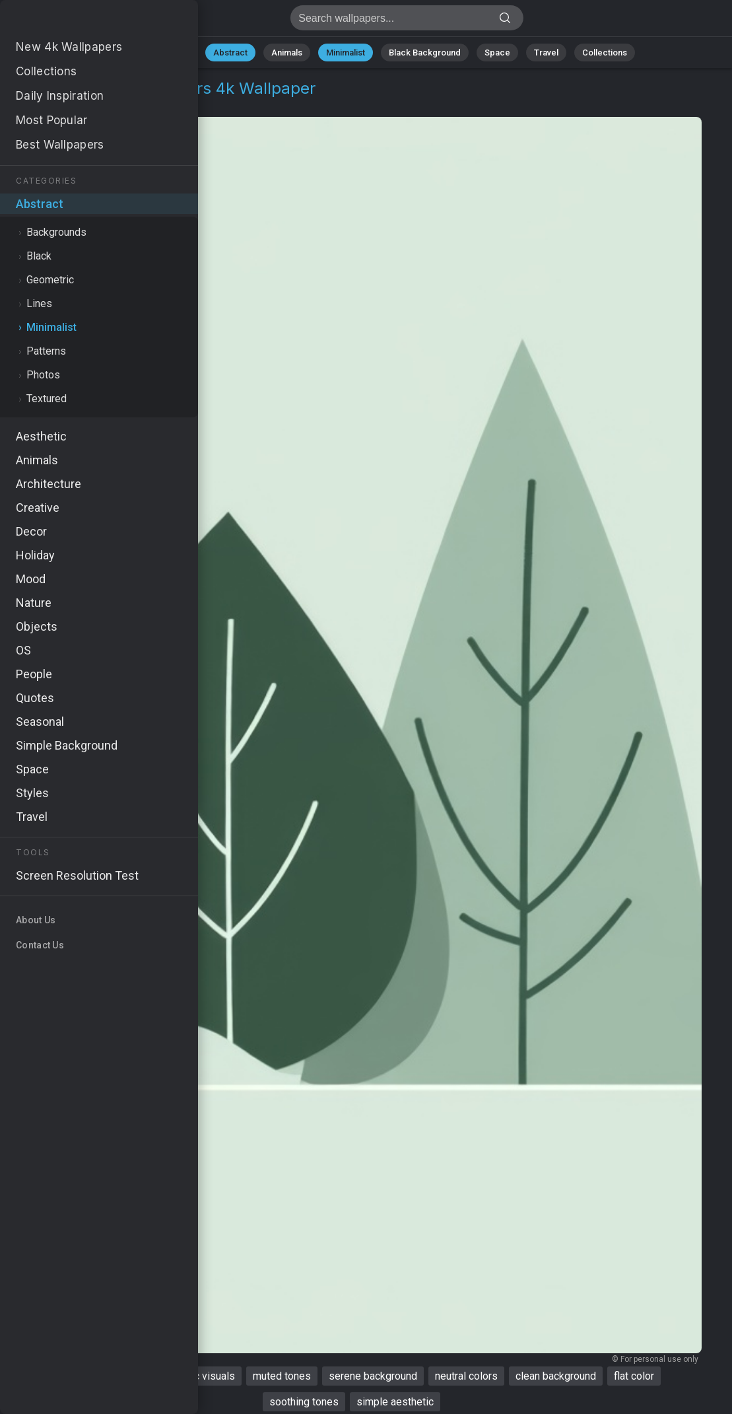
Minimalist (345, 52)
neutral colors (466, 1376)
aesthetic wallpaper (93, 1376)
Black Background (425, 52)
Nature (176, 52)
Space (497, 52)
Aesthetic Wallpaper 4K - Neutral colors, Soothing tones (79, 21)
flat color (634, 1376)
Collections (604, 52)
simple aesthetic (395, 1402)
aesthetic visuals (195, 1376)
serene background (373, 1376)
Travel (546, 52)
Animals (286, 52)
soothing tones (304, 1402)
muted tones (282, 1376)
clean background (556, 1376)
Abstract (230, 52)
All (134, 52)
